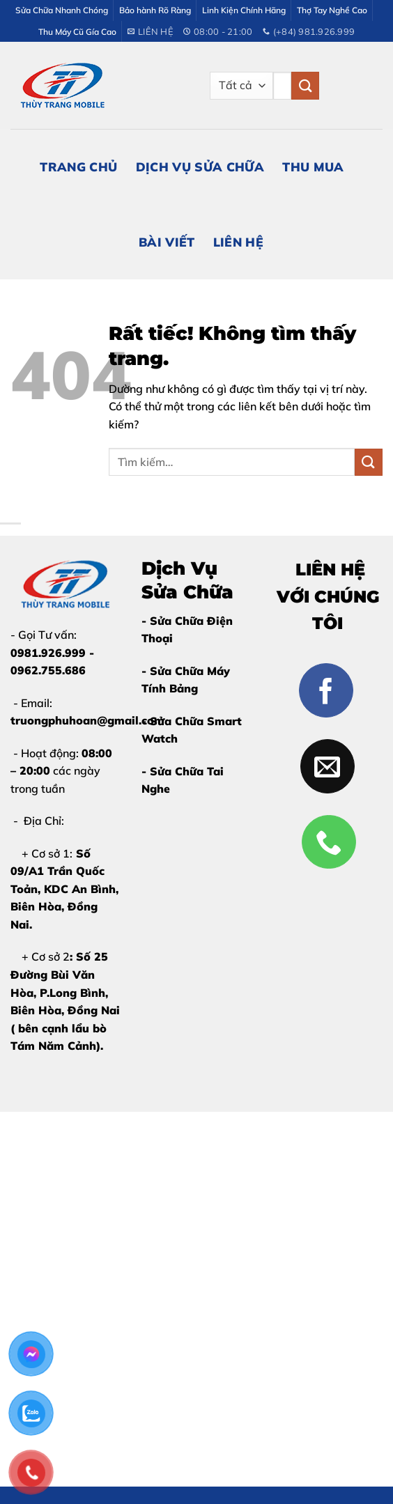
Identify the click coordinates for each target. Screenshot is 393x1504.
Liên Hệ (238, 241)
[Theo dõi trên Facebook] (326, 690)
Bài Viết (167, 241)
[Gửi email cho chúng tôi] (327, 766)
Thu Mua (313, 166)
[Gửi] (305, 85)
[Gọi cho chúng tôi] (329, 842)
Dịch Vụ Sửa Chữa (200, 166)
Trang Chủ (78, 166)
